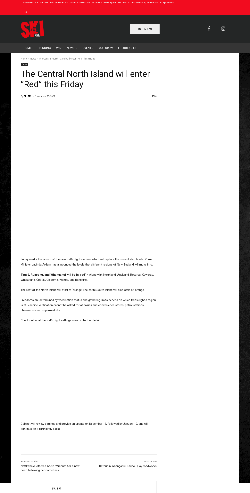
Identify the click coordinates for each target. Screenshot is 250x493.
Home (24, 58)
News (33, 58)
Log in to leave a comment (37, 473)
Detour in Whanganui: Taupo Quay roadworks (128, 407)
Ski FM (27, 96)
